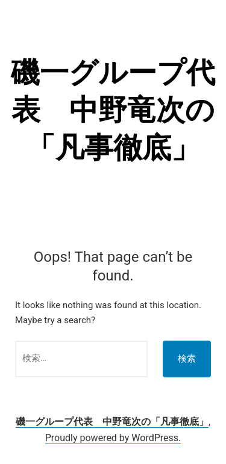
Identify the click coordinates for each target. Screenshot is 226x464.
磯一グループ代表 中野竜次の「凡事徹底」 (113, 110)
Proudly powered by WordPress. (113, 438)
